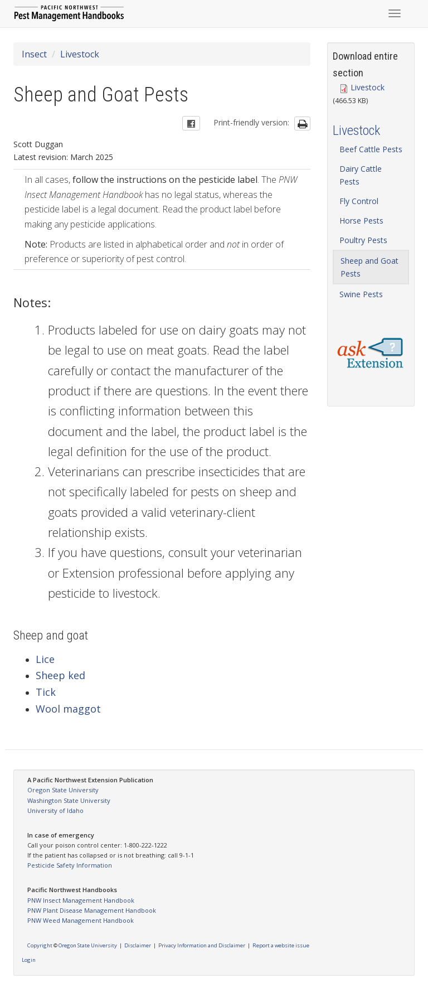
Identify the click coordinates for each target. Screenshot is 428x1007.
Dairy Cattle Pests (360, 175)
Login (29, 960)
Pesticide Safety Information (69, 865)
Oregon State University (63, 790)
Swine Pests (361, 294)
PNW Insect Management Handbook (80, 900)
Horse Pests (361, 220)
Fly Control (358, 201)
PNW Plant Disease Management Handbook (91, 910)
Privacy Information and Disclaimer (201, 945)
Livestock (79, 54)
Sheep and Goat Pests (369, 267)
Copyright (39, 945)
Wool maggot (68, 708)
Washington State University (68, 800)
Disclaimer (137, 945)
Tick (46, 692)
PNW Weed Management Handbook (80, 920)
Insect (34, 54)
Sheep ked (60, 675)
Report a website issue (280, 945)
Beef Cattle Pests (370, 149)
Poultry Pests (363, 240)
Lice (45, 659)
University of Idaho (55, 810)
